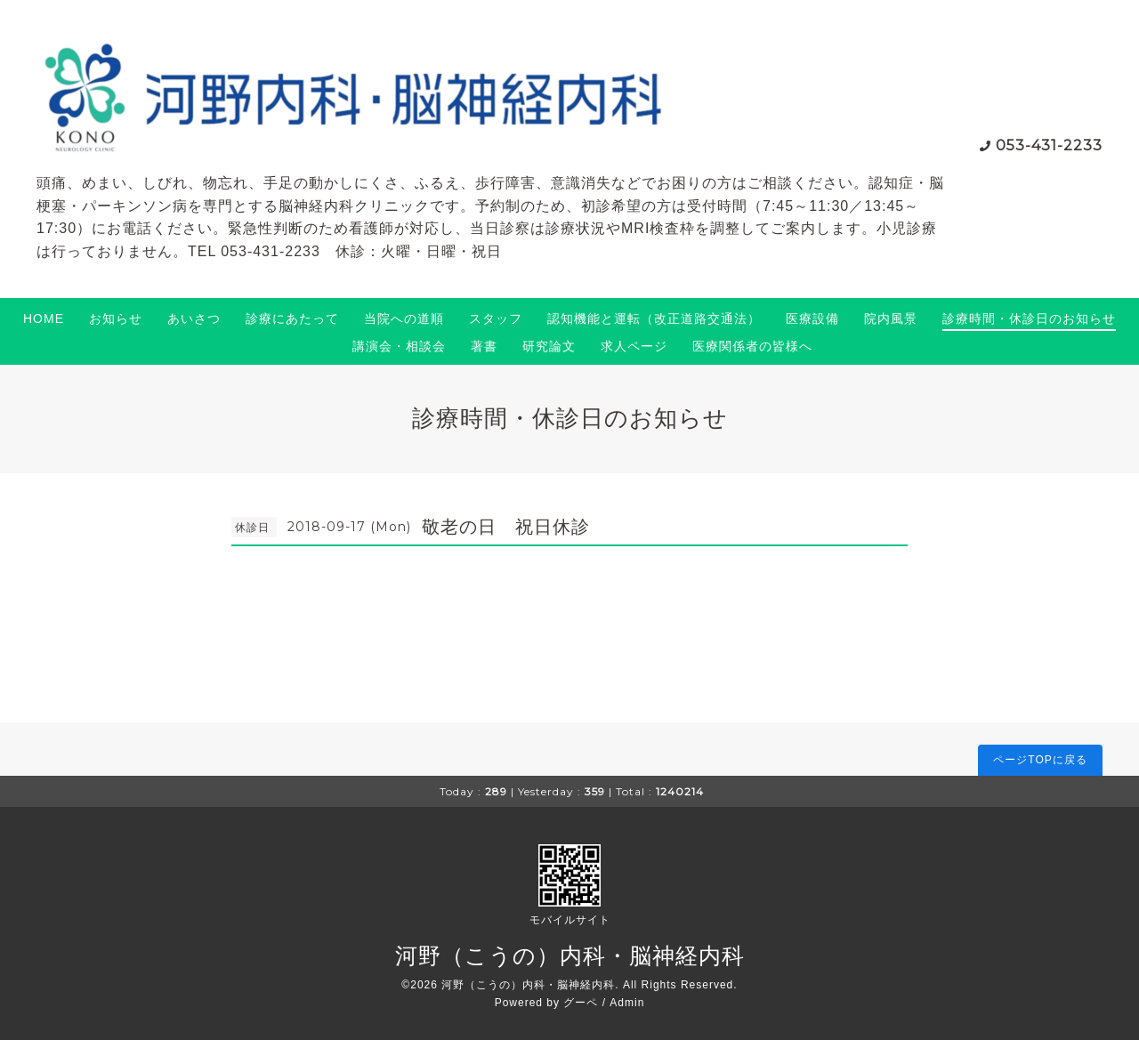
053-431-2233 (1049, 145)
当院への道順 (404, 318)
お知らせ (115, 318)
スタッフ (495, 318)
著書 (484, 346)
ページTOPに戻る (1039, 760)
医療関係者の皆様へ (752, 346)
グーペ (580, 1002)
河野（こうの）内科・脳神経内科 (570, 955)
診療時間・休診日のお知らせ (1029, 318)
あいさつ (194, 318)
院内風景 (890, 318)
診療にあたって (292, 318)
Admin (627, 1002)
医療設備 (812, 318)
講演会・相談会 (399, 346)
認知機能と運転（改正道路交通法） (654, 318)
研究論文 (549, 346)
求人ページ (634, 346)
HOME (43, 318)
